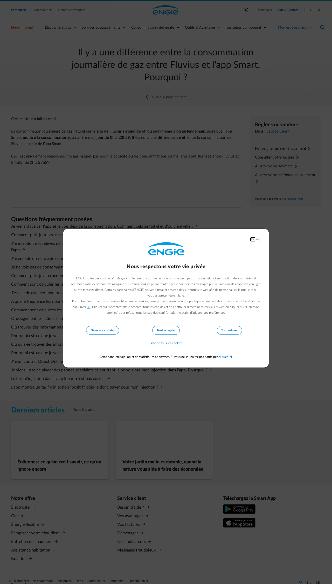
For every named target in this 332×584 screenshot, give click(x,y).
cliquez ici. (225, 356)
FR (253, 239)
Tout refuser (229, 330)
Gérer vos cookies (103, 330)
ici (234, 301)
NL (259, 239)
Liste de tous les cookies (166, 343)
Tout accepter (166, 330)
